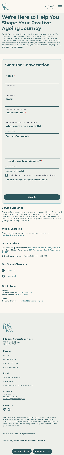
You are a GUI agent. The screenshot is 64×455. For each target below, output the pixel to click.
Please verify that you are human (27, 179)
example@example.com (17, 109)
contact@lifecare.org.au (31, 301)
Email (9, 99)
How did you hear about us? (24, 161)
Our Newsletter (10, 359)
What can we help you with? (24, 126)
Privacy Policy (9, 381)
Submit (32, 197)
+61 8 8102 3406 (10, 396)
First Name (10, 86)
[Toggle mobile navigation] (60, 6)
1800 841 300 (21, 295)
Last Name (10, 95)
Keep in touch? (15, 171)
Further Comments (17, 136)
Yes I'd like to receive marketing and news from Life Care (32, 175)
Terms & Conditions (11, 377)
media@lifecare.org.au (13, 235)
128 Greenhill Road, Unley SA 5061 (44, 248)
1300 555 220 (25, 292)
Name (10, 75)
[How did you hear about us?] (32, 166)
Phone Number (16, 112)
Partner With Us (10, 363)
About (6, 355)
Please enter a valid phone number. (22, 122)
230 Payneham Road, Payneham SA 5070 (31, 251)
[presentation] (23, 187)
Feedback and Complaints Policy (18, 385)
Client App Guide (11, 367)
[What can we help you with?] (32, 131)
